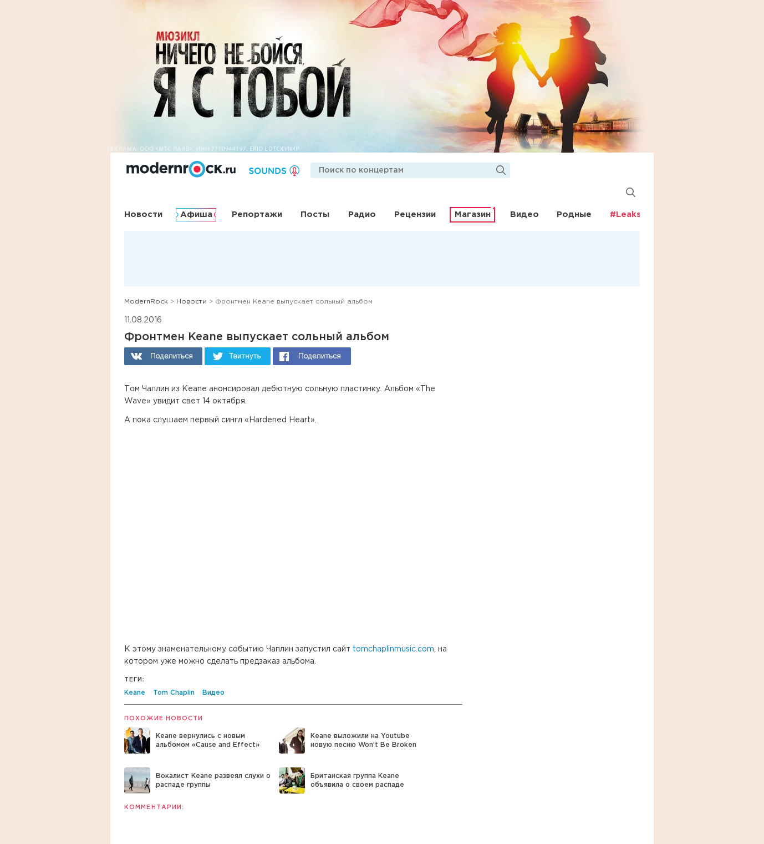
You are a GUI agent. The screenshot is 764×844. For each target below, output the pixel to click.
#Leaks (625, 214)
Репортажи (257, 214)
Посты (314, 214)
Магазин (473, 214)
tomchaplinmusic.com (393, 649)
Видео (524, 214)
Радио (362, 214)
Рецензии (415, 214)
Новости (143, 214)
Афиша (196, 214)
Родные (574, 214)
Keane (134, 693)
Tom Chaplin (174, 693)
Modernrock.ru (181, 169)
